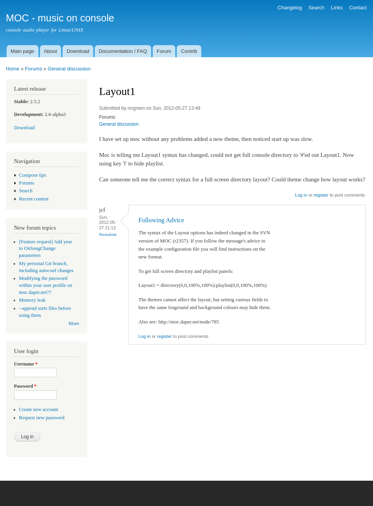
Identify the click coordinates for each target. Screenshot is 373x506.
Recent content (34, 199)
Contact (358, 8)
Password (25, 386)
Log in (301, 195)
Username (25, 364)
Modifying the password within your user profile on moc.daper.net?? (45, 285)
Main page (22, 51)
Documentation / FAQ (123, 51)
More (73, 323)
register (321, 195)
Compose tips (32, 175)
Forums (33, 69)
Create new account (38, 409)
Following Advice (161, 220)
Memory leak (32, 300)
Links (337, 8)
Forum (164, 51)
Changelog (289, 8)
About (50, 51)
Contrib (189, 51)
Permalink (108, 234)
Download (78, 51)
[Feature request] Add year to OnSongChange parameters (45, 248)
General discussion (69, 69)
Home (12, 69)
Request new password (41, 417)
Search (316, 8)
